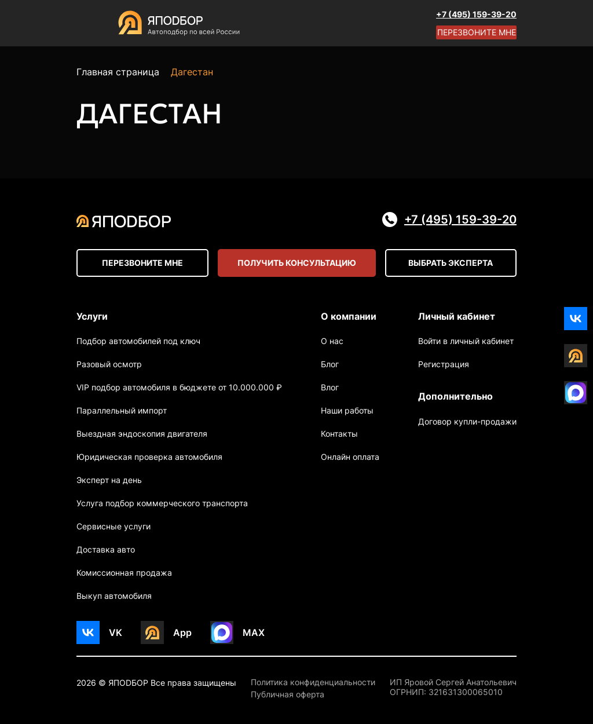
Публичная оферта (287, 694)
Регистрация (443, 364)
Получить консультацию (296, 263)
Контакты (339, 433)
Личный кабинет (456, 316)
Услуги (92, 316)
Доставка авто (105, 549)
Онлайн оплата (350, 457)
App (182, 632)
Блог (330, 364)
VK (115, 632)
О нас (332, 341)
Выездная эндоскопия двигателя (141, 433)
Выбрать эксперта (450, 263)
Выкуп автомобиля (114, 596)
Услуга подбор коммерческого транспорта (162, 503)
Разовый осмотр (109, 364)
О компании (348, 316)
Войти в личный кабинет (466, 341)
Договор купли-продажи (467, 421)
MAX (254, 632)
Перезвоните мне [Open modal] (476, 32)
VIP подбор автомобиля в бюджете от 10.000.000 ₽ (179, 387)
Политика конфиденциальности (313, 682)
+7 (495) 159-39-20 (476, 14)
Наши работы (347, 410)
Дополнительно (455, 396)
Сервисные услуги (113, 526)
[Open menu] (88, 23)
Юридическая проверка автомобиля (149, 457)
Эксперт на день (109, 480)
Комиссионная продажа (124, 572)
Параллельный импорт (121, 410)
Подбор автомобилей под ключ (138, 341)
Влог (330, 387)
